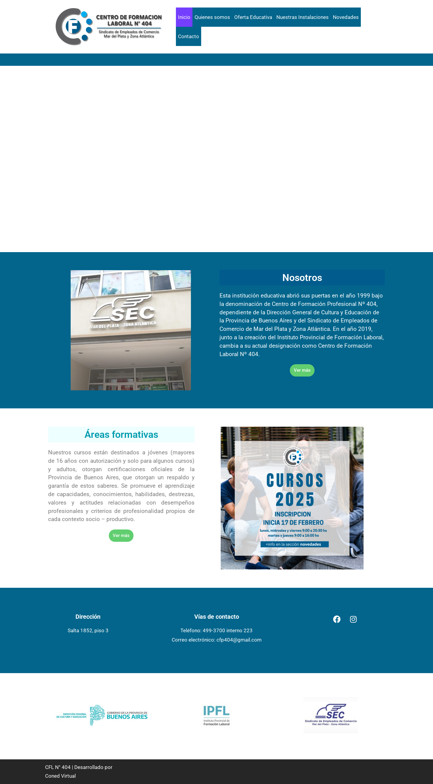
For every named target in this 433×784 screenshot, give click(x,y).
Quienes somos (212, 17)
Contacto (188, 36)
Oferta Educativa (253, 17)
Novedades (346, 17)
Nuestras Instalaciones (302, 17)
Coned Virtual (60, 776)
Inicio (184, 17)
